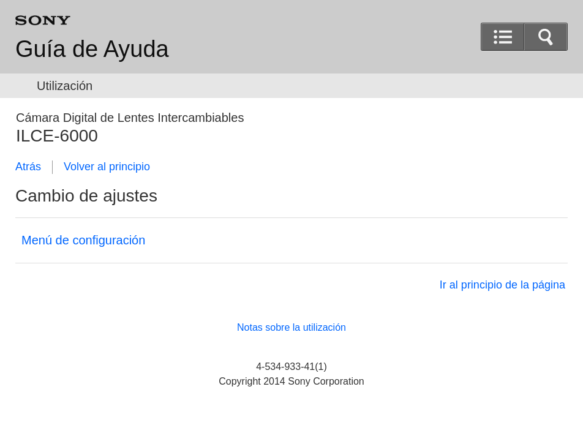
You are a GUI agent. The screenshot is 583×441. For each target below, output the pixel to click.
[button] (545, 36)
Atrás (28, 166)
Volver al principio (107, 166)
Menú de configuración (83, 240)
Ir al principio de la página (502, 285)
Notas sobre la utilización (291, 327)
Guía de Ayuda (92, 49)
